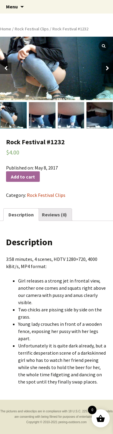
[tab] (21, 214)
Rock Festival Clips (31, 29)
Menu (12, 7)
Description (21, 215)
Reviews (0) (54, 215)
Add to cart (23, 177)
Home (5, 29)
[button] (107, 68)
